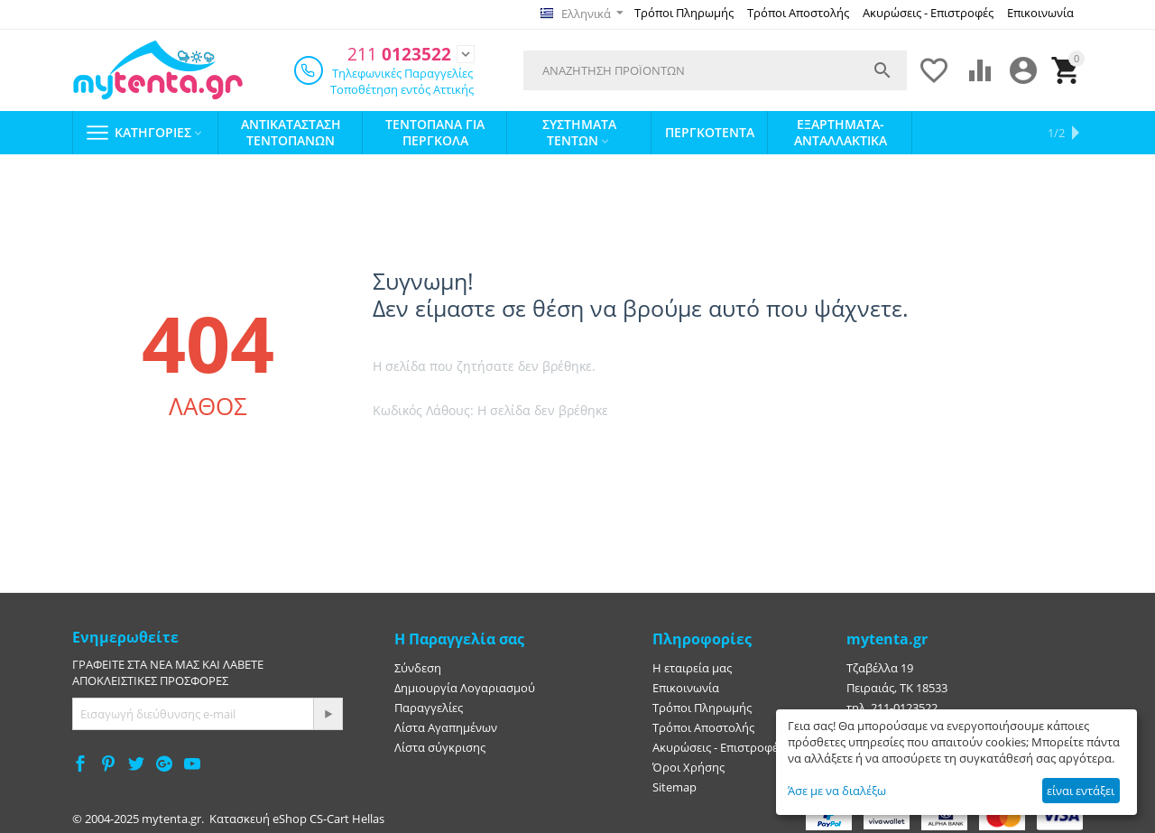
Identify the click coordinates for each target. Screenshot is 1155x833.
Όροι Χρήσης (688, 765)
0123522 (394, 53)
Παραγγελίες (428, 706)
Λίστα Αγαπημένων (445, 725)
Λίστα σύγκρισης (439, 745)
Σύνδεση (417, 666)
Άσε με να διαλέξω (837, 790)
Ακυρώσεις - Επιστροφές (928, 13)
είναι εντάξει (1080, 790)
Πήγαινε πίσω (581, 454)
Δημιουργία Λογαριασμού (464, 686)
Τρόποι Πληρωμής (684, 13)
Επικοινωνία (1040, 13)
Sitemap (674, 785)
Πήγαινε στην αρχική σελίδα (449, 454)
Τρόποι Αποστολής (798, 13)
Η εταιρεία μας (692, 666)
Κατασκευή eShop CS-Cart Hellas (296, 817)
